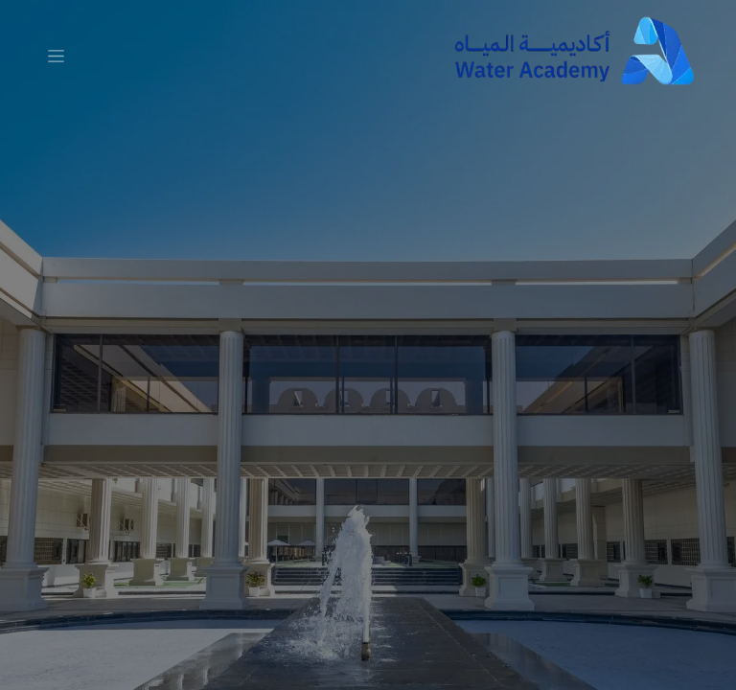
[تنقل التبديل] (56, 55)
